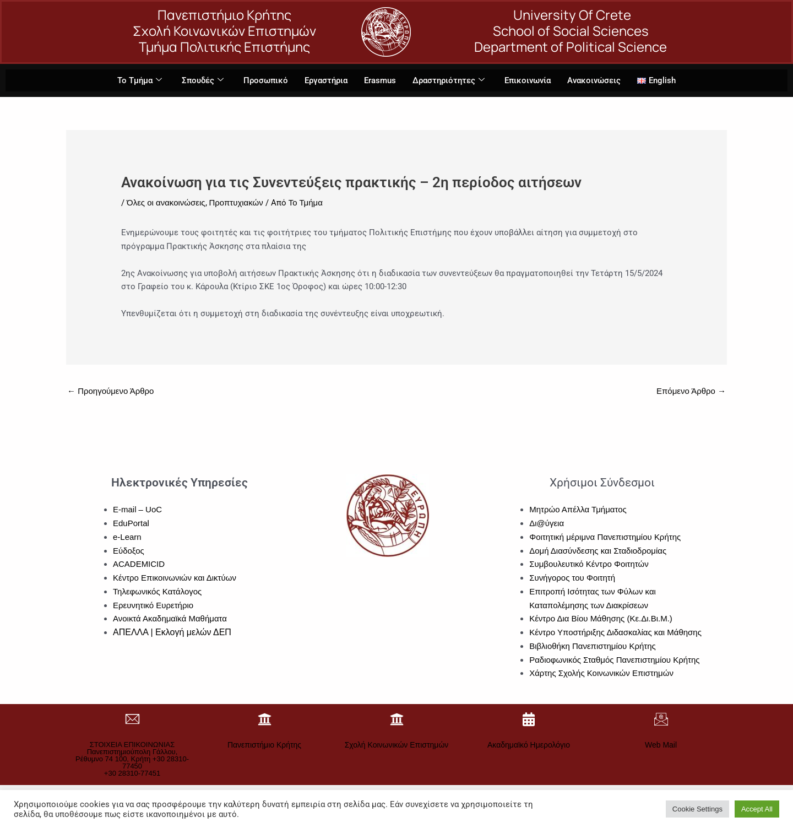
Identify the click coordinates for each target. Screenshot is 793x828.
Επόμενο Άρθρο (691, 391)
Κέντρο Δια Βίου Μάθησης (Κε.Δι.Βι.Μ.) (600, 618)
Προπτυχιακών (236, 202)
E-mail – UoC (137, 509)
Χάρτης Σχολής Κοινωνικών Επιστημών (601, 673)
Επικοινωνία (527, 80)
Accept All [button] (757, 809)
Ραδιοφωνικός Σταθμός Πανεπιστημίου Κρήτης (614, 659)
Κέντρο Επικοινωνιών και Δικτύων (174, 577)
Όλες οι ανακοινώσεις (166, 202)
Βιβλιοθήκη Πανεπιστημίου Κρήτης (592, 646)
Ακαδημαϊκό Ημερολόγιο (528, 744)
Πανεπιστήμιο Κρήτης (264, 744)
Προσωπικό (265, 80)
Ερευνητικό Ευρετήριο (153, 605)
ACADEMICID (139, 564)
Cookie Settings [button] (697, 809)
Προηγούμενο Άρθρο (110, 391)
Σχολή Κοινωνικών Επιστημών (397, 744)
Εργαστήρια (326, 80)
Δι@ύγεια (546, 523)
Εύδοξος (128, 550)
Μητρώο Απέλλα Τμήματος (578, 509)
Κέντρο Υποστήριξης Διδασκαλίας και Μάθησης (615, 632)
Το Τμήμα (139, 81)
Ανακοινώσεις (594, 80)
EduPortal (131, 523)
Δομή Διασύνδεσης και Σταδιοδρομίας (597, 550)
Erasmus (380, 80)
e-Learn (127, 537)
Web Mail (661, 744)
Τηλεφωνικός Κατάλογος (157, 591)
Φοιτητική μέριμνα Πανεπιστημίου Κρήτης (605, 537)
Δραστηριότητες (448, 81)
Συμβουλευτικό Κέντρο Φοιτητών (589, 564)
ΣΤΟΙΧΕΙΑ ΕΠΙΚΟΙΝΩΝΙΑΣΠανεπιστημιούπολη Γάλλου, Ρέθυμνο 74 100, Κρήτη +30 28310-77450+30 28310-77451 (132, 758)
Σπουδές (203, 81)
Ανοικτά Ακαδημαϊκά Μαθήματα (170, 618)
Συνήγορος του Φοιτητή (572, 577)
